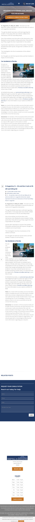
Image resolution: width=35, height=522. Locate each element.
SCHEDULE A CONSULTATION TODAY (17, 17)
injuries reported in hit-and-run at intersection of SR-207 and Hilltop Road (19, 197)
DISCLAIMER (11, 512)
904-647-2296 (30, 3)
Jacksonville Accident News (14, 190)
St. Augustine (11, 199)
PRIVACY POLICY (19, 512)
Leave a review (17, 497)
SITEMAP (31, 510)
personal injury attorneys (23, 91)
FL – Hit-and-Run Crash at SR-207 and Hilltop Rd (18, 194)
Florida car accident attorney (25, 86)
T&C (26, 512)
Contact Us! (21, 521)
